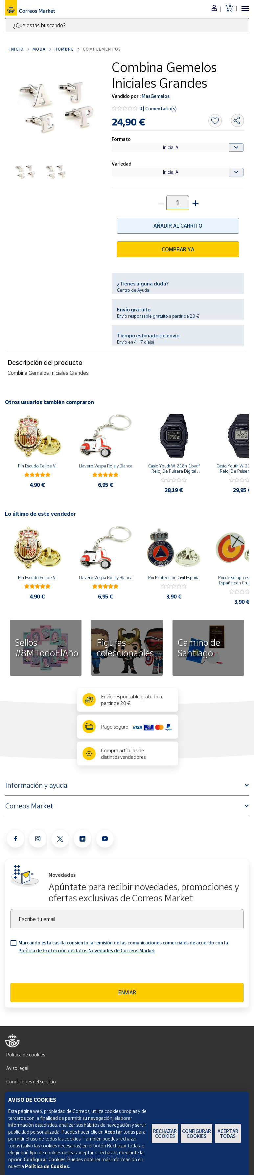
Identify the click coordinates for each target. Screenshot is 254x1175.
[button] (194, 202)
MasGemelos (155, 96)
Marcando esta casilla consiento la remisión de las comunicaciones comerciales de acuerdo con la (123, 946)
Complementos (102, 49)
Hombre (64, 49)
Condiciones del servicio (31, 1081)
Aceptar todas (228, 1133)
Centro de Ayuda (133, 290)
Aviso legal (17, 1068)
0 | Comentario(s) (158, 108)
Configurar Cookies (196, 1133)
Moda (39, 49)
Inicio (17, 49)
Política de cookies (25, 1054)
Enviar (127, 992)
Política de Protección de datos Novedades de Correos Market (86, 950)
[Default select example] (178, 147)
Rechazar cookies (165, 1133)
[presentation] (60, 970)
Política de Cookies (47, 1166)
